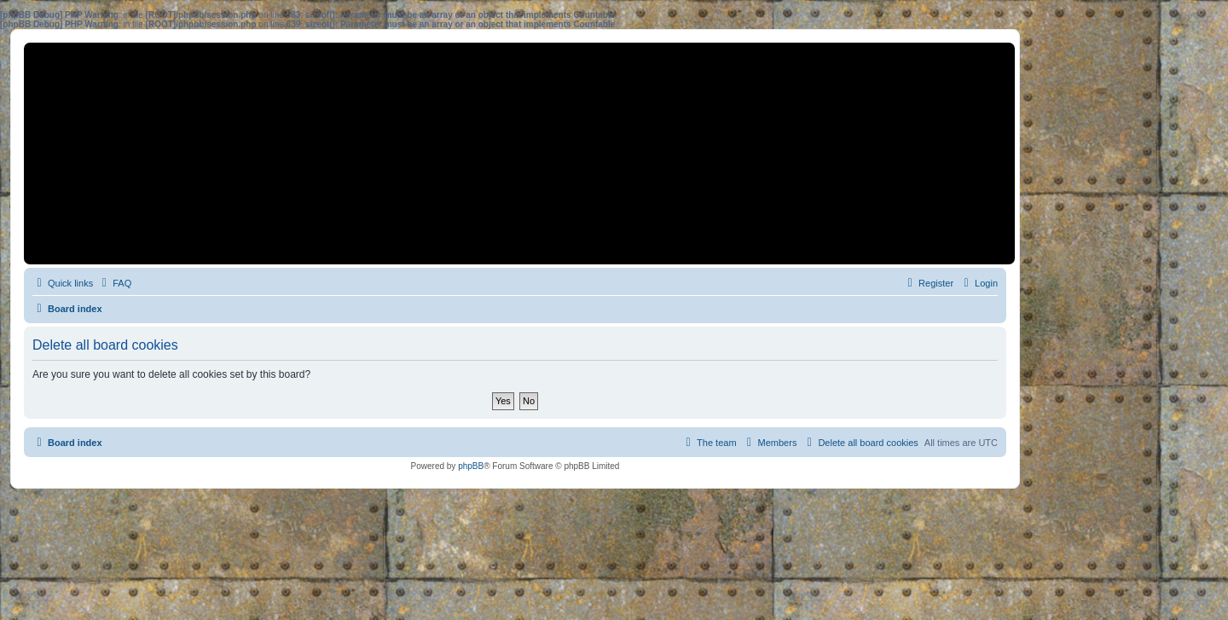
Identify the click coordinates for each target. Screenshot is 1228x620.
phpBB (471, 466)
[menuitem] (114, 283)
